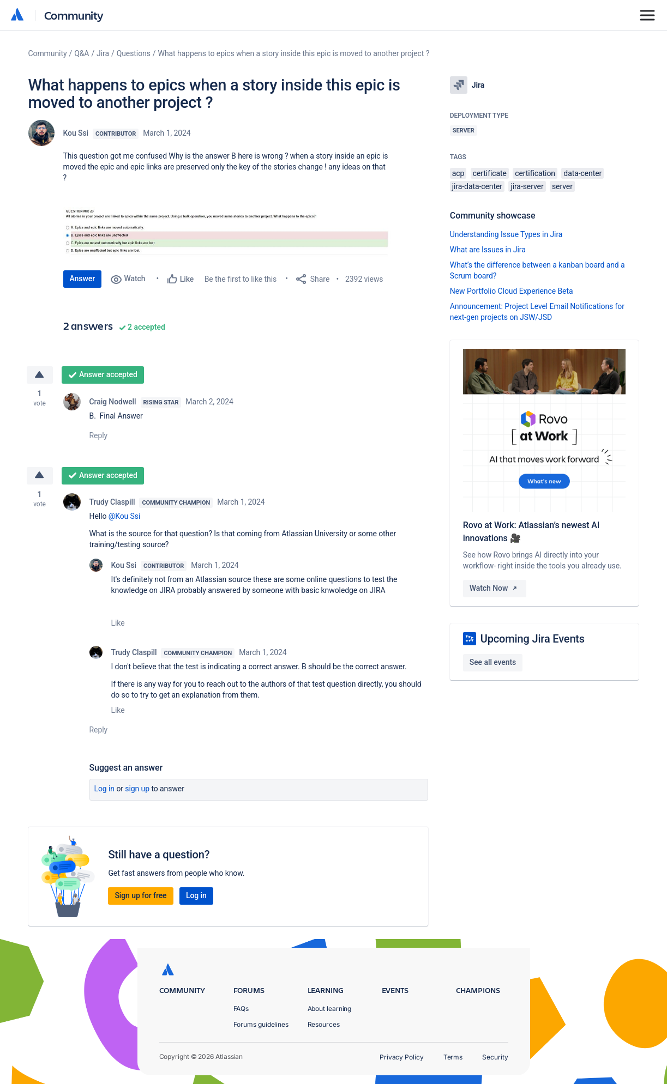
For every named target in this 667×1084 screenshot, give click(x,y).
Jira (103, 53)
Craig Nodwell (112, 401)
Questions (134, 53)
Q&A (81, 53)
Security (495, 1057)
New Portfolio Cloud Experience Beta (511, 291)
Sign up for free (140, 895)
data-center (582, 173)
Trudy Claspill (112, 502)
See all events (493, 662)
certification (535, 173)
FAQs (241, 1008)
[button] (226, 233)
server (562, 186)
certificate (490, 173)
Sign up (137, 788)
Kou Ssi (76, 133)
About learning (330, 1008)
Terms (453, 1057)
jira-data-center (477, 186)
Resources (324, 1024)
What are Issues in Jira (488, 249)
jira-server (526, 186)
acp (458, 173)
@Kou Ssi (125, 516)
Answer (82, 278)
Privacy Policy (402, 1057)
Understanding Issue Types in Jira (506, 234)
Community (74, 15)
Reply (98, 435)
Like (118, 623)
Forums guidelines (261, 1024)
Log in (104, 788)
